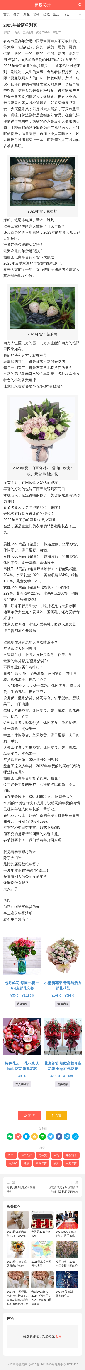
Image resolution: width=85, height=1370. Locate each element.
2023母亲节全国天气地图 (42, 1254)
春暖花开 (42, 4)
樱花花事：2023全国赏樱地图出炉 (67, 1254)
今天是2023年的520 (42, 1224)
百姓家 (13, 1163)
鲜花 (26, 14)
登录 (59, 1336)
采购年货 (71, 1163)
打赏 (56, 1115)
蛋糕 (46, 14)
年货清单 (71, 1155)
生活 (56, 14)
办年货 (43, 1155)
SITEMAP (72, 1364)
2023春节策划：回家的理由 (67, 1284)
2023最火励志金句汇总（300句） (18, 1224)
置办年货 (41, 1163)
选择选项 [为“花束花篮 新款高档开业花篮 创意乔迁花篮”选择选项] (62, 1084)
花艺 (66, 14)
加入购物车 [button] (22, 1084)
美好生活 (28, 32)
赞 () (29, 1115)
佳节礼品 (26, 1155)
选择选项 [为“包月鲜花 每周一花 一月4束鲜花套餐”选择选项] (22, 1003)
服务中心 (60, 1364)
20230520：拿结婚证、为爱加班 (67, 1224)
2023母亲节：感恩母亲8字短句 (18, 1254)
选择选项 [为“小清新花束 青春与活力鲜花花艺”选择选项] (62, 1003)
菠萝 (56, 1163)
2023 (11, 1155)
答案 (26, 1163)
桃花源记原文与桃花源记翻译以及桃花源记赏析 (63, 1189)
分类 (16, 14)
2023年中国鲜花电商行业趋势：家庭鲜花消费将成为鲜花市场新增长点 (18, 1288)
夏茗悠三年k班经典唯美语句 (21, 1189)
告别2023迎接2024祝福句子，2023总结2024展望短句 (42, 1288)
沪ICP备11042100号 (41, 1364)
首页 (6, 14)
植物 (36, 14)
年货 (56, 1155)
